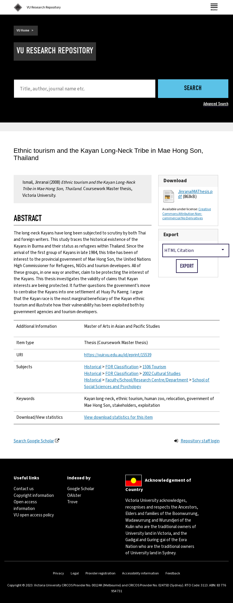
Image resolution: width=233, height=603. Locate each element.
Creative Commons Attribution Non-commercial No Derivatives (186, 214)
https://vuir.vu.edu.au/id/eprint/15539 (117, 355)
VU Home (23, 30)
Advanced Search (215, 103)
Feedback (173, 573)
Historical (92, 367)
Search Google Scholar (34, 441)
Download (175, 180)
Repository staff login (200, 441)
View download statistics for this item (118, 417)
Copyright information (34, 495)
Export (171, 234)
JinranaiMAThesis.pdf (195, 194)
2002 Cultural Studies (162, 374)
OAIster (74, 495)
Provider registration (100, 573)
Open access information (25, 505)
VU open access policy (34, 515)
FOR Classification (121, 367)
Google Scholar (80, 489)
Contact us (24, 489)
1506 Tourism (154, 367)
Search (193, 88)
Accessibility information (140, 573)
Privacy (58, 573)
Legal (75, 573)
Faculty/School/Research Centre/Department (146, 380)
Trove (72, 502)
